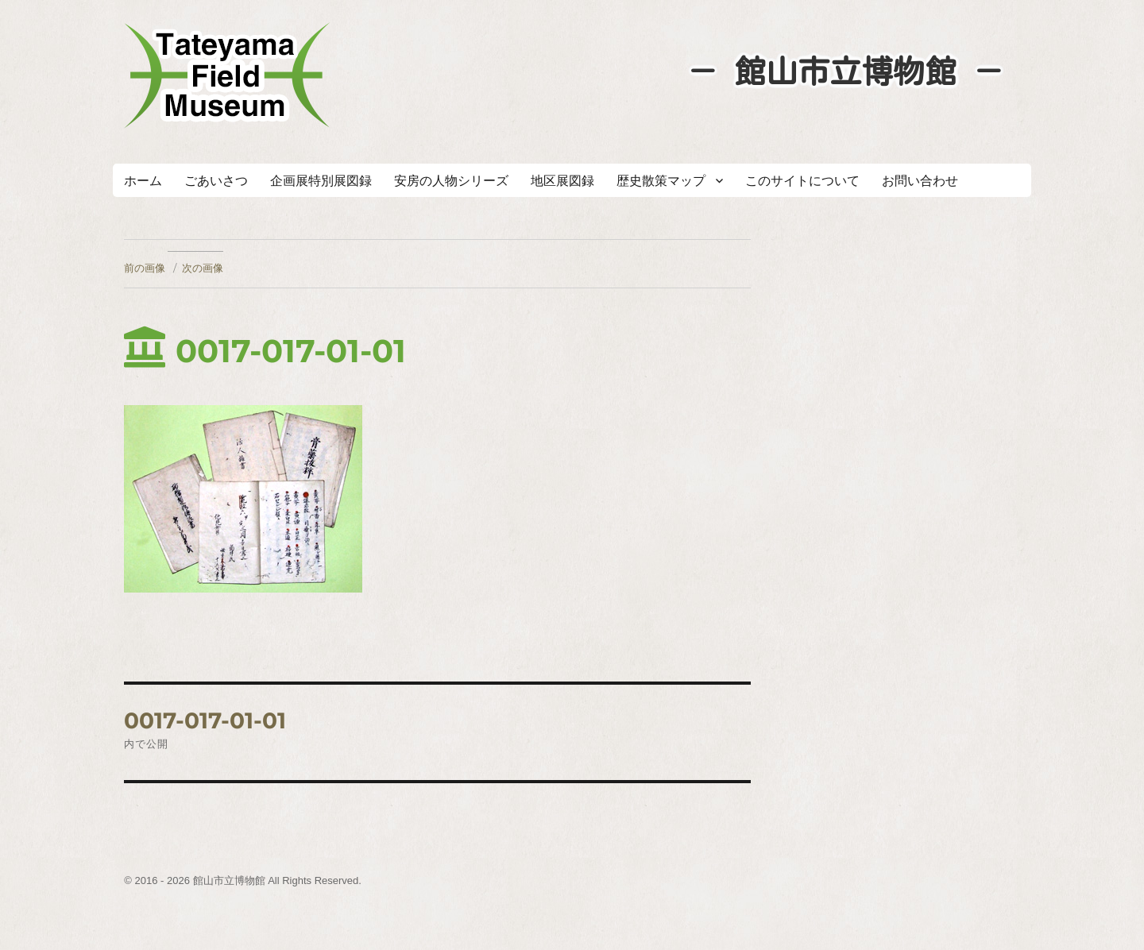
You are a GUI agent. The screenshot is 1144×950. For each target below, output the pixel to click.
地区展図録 (562, 180)
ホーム (143, 180)
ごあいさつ (216, 180)
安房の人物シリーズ (451, 180)
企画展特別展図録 (321, 180)
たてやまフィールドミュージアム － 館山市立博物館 (227, 75)
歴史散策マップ (660, 180)
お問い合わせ (920, 180)
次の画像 (202, 267)
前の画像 (144, 267)
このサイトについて (802, 180)
